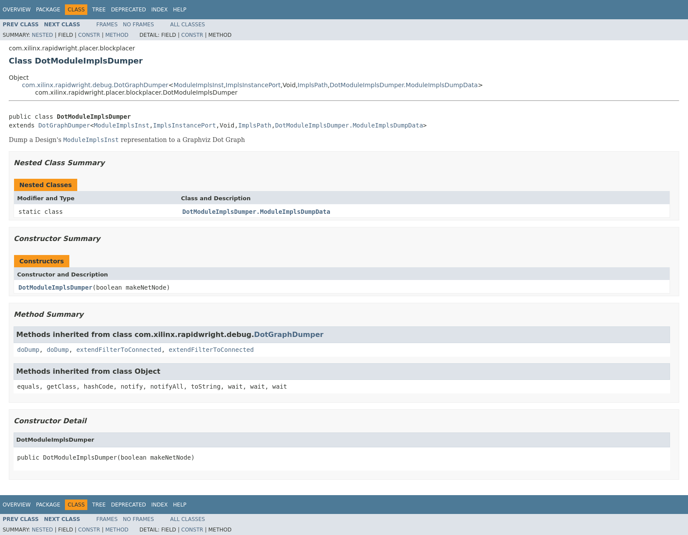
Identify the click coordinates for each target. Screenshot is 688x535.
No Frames (138, 24)
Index (159, 10)
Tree (99, 10)
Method (117, 35)
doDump (28, 349)
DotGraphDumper (64, 125)
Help (179, 10)
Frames (107, 24)
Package (48, 10)
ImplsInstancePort (253, 85)
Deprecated (128, 10)
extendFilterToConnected (118, 349)
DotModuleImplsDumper (55, 287)
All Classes (187, 24)
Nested (42, 35)
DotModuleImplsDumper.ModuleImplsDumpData (404, 85)
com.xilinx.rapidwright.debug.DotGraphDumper (95, 85)
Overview (17, 10)
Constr (89, 35)
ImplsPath (312, 85)
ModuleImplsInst (198, 85)
